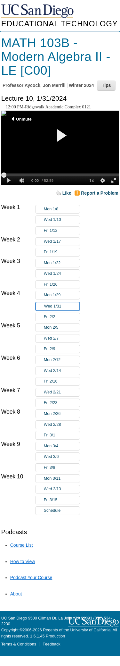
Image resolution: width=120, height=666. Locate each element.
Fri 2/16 (62, 381)
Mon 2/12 (62, 360)
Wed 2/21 (62, 392)
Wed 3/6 (62, 457)
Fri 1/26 (62, 285)
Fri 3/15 (62, 500)
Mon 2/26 (62, 414)
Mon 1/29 (62, 295)
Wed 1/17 (62, 242)
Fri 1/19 (62, 252)
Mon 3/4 (62, 446)
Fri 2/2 (62, 317)
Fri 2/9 (62, 349)
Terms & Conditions (18, 644)
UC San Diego (38, 11)
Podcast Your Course (31, 577)
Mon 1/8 (62, 209)
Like (66, 193)
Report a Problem (99, 193)
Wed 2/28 (62, 425)
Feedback (51, 644)
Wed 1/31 (61, 306)
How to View (22, 561)
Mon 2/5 (62, 328)
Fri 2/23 (62, 403)
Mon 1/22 (62, 263)
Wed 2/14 (62, 371)
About (16, 593)
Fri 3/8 (62, 468)
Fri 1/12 (62, 231)
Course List (21, 545)
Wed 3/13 (62, 489)
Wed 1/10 (62, 220)
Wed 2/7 (62, 338)
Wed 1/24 (62, 274)
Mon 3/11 (62, 479)
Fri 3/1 (62, 435)
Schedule (52, 510)
